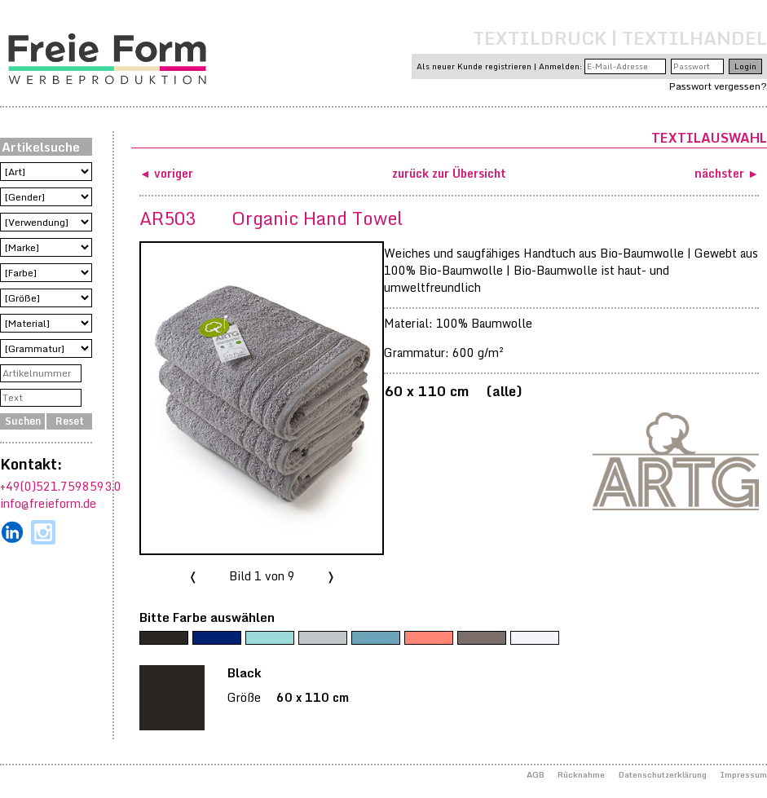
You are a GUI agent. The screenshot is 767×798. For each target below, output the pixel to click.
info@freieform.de (48, 503)
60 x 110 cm (426, 391)
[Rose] (428, 638)
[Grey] (322, 638)
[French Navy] (216, 638)
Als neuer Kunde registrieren (474, 66)
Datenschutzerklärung (663, 774)
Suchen (23, 421)
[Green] (269, 638)
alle (504, 391)
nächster (720, 173)
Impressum (743, 774)
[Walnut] (481, 638)
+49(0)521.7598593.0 (60, 486)
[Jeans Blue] (375, 638)
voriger (173, 173)
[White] (534, 638)
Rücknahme (581, 774)
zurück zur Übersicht (449, 173)
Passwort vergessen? (718, 86)
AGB (535, 774)
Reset (69, 421)
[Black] (163, 638)
